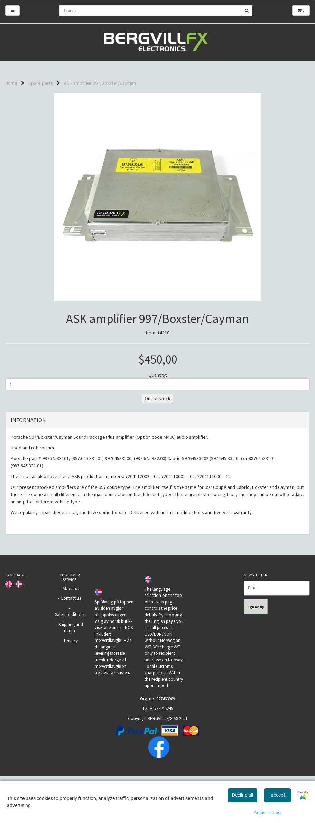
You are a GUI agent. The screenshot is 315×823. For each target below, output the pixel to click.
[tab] (157, 455)
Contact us (71, 633)
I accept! (277, 795)
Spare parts (40, 83)
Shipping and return (70, 662)
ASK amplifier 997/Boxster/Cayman (100, 83)
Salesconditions (69, 649)
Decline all (242, 795)
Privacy (71, 675)
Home (11, 83)
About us (71, 623)
